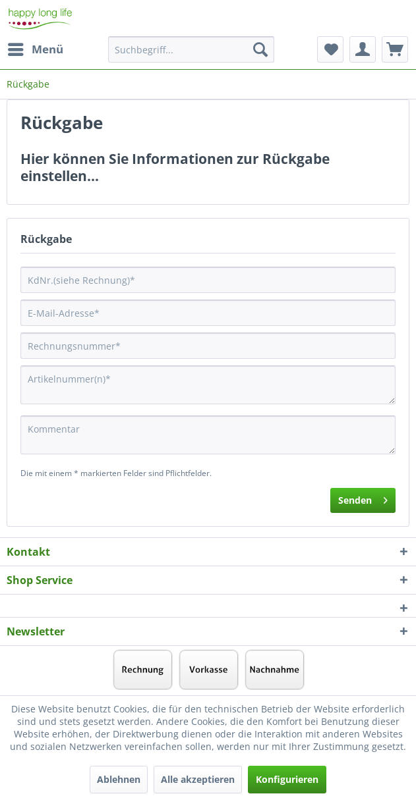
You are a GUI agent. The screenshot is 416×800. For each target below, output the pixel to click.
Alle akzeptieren (198, 779)
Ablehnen (118, 779)
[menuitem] (35, 49)
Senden (363, 498)
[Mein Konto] (362, 49)
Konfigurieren (287, 779)
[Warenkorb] (395, 49)
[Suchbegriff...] (191, 49)
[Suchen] (260, 49)
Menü (35, 48)
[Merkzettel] (330, 49)
